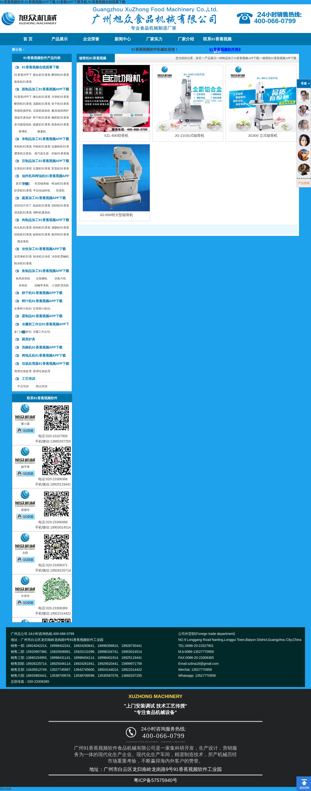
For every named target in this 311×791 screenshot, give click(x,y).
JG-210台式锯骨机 (189, 135)
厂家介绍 (186, 39)
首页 (198, 58)
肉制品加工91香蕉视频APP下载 (45, 220)
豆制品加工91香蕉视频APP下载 (45, 161)
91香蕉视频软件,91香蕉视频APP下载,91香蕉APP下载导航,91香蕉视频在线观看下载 (62, 2)
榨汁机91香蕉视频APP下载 (42, 301)
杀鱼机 (23, 285)
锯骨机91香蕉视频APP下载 (279, 58)
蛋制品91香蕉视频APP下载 (42, 316)
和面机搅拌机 (23, 110)
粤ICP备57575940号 (155, 780)
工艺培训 (28, 379)
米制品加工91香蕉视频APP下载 (45, 139)
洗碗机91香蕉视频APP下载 (42, 347)
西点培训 (41, 386)
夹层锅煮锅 (41, 183)
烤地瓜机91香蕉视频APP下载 (44, 355)
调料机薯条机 (41, 212)
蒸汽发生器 (41, 153)
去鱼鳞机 (41, 278)
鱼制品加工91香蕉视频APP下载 (45, 271)
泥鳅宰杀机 (41, 285)
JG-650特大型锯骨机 (116, 215)
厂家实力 (154, 39)
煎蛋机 (60, 190)
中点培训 (23, 386)
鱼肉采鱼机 (23, 278)
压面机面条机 (41, 110)
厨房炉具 (28, 339)
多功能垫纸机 (23, 124)
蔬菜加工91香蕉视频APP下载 (44, 198)
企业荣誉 (91, 39)
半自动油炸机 (41, 190)
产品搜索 (304, 183)
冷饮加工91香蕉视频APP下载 (44, 249)
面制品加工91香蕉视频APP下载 (45, 89)
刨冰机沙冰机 (41, 256)
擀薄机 (23, 131)
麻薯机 (41, 131)
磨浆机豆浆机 (23, 153)
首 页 (27, 39)
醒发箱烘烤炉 (60, 110)
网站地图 (5, 789)
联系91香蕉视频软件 (217, 41)
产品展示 (59, 39)
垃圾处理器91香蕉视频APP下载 (45, 363)
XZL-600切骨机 (116, 135)
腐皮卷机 (23, 241)
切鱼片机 (60, 278)
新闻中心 (123, 39)
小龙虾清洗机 (60, 285)
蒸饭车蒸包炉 (23, 117)
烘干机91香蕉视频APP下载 (42, 293)
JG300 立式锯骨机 (262, 135)
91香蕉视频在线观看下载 (40, 67)
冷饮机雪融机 (60, 256)
